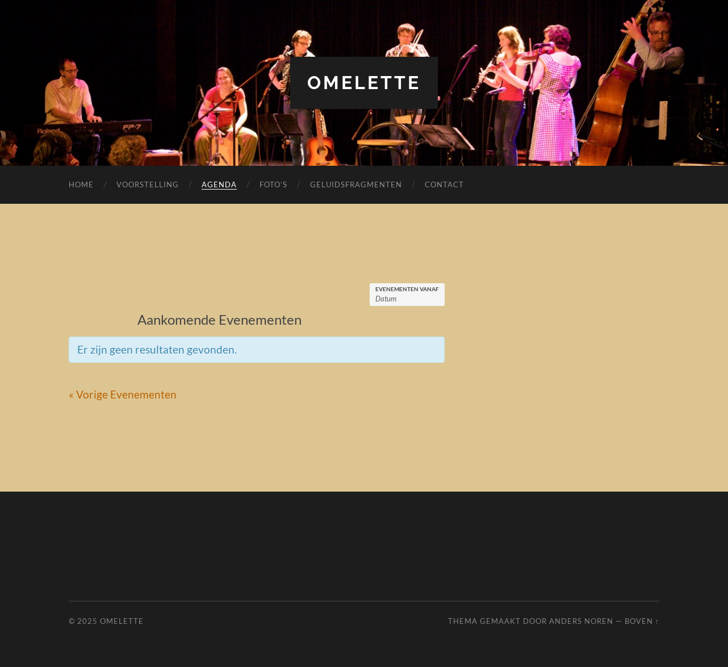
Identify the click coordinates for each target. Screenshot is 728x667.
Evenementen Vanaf (407, 289)
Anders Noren (581, 621)
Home (81, 184)
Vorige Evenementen (123, 394)
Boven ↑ (642, 621)
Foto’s (273, 184)
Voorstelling (147, 184)
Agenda (219, 184)
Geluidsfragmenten (356, 184)
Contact (444, 184)
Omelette (364, 82)
